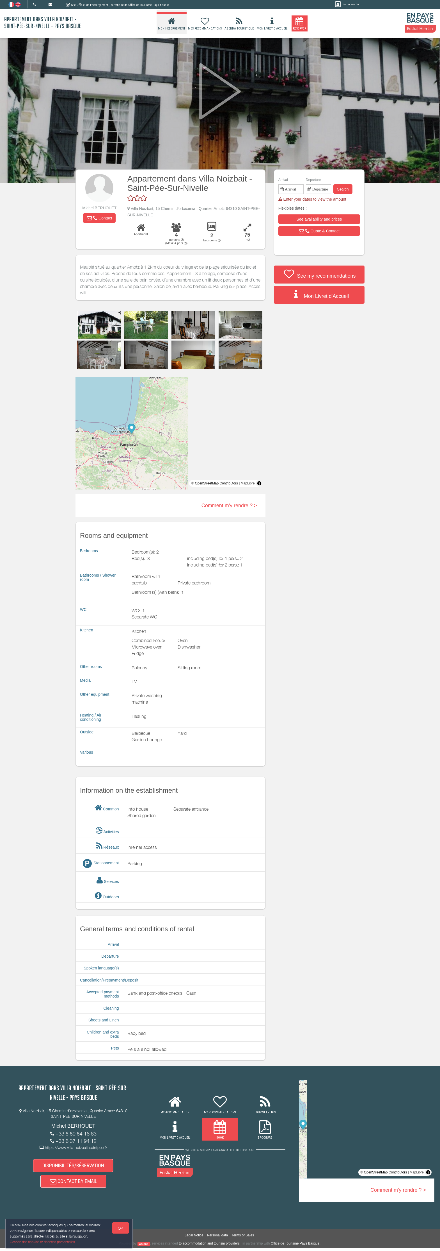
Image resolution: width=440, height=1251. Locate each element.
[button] (99, 218)
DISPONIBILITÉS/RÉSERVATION (73, 1166)
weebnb (143, 1247)
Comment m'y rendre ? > (229, 505)
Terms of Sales (243, 1239)
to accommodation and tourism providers (209, 1247)
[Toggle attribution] (259, 483)
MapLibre (248, 483)
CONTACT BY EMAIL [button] (73, 1184)
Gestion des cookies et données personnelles (42, 1241)
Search (343, 189)
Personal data (217, 1239)
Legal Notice (194, 1239)
